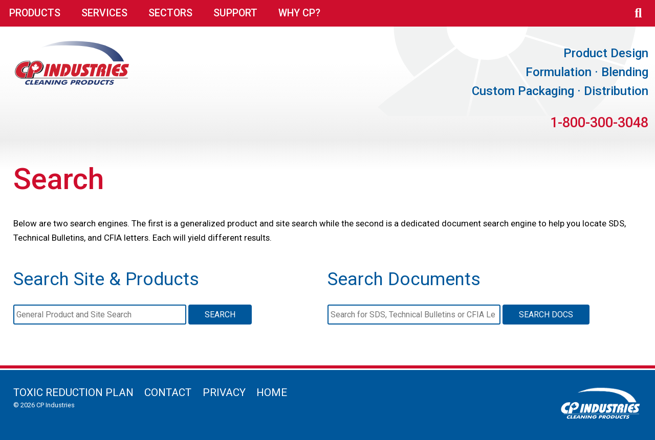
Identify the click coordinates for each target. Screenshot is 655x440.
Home (271, 392)
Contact (167, 392)
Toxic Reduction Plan (73, 392)
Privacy (224, 392)
